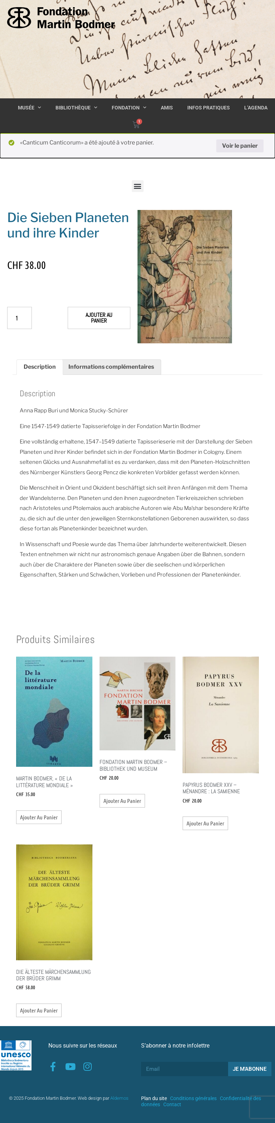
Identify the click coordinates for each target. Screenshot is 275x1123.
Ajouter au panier (99, 317)
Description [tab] (40, 366)
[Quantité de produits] (19, 318)
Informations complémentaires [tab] (111, 366)
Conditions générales (193, 1098)
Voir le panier (240, 145)
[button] (138, 186)
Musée (29, 107)
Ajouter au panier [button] (39, 817)
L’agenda (255, 108)
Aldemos (119, 1098)
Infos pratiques (208, 108)
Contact (172, 1104)
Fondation (129, 107)
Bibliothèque (76, 107)
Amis (167, 108)
